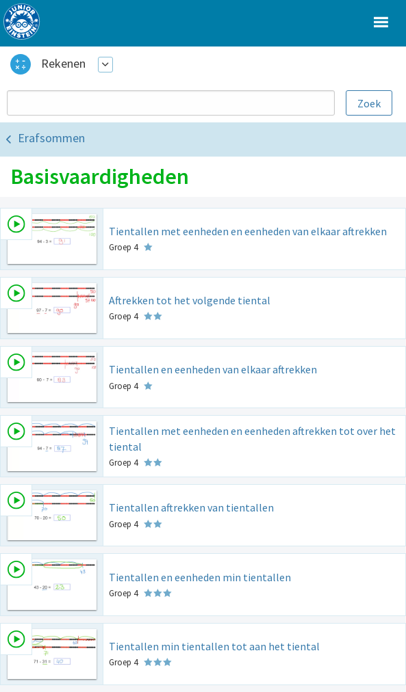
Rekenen (63, 63)
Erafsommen (51, 138)
